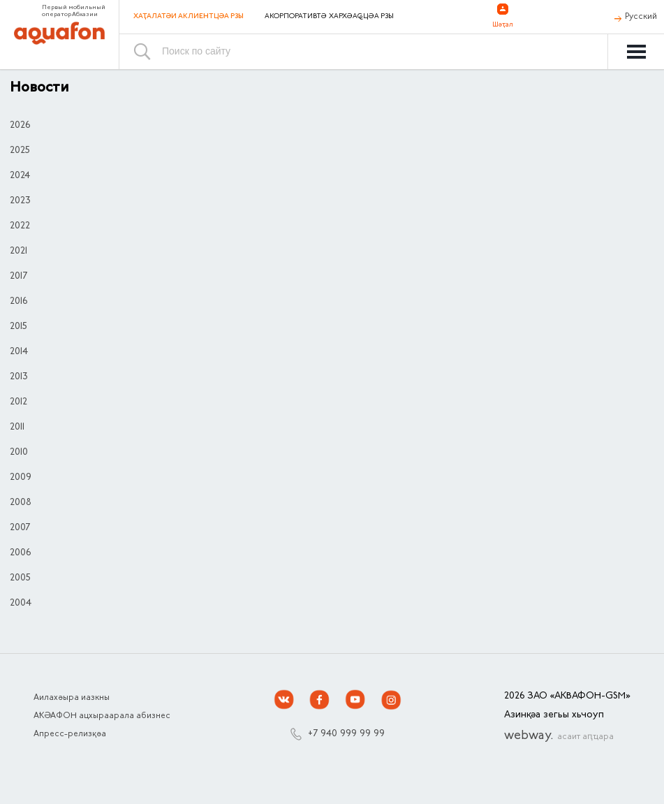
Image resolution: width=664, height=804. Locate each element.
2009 (20, 478)
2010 (19, 453)
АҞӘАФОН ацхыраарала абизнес (102, 716)
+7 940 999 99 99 (346, 734)
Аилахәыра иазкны (72, 698)
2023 (20, 201)
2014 (19, 352)
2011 (17, 427)
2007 (20, 528)
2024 (20, 176)
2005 (20, 578)
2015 (18, 327)
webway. (559, 736)
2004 (20, 603)
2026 (20, 126)
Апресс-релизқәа (70, 734)
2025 (20, 151)
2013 (19, 377)
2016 (18, 302)
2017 (18, 277)
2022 (20, 226)
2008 (20, 503)
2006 (20, 553)
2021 (18, 251)
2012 (18, 402)
